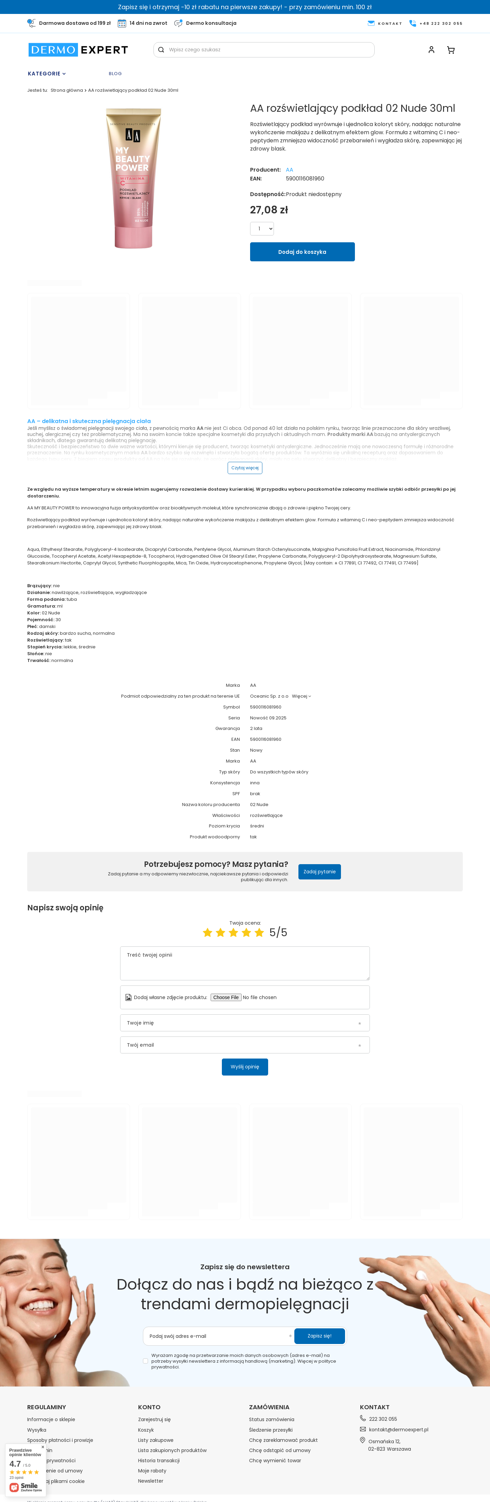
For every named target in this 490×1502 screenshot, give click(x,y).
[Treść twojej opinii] (245, 963)
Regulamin (39, 1450)
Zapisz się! (319, 1335)
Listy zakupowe (156, 1440)
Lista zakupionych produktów (172, 1450)
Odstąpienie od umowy (55, 1471)
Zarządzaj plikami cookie (56, 1481)
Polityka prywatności (51, 1460)
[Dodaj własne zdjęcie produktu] (263, 997)
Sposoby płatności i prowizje (60, 1440)
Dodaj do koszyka (302, 252)
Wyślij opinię (245, 1066)
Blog (115, 74)
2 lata (256, 729)
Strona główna (67, 90)
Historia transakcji (159, 1460)
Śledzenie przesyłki (271, 1430)
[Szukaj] (161, 49)
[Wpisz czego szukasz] (264, 49)
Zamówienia (269, 1407)
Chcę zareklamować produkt (283, 1440)
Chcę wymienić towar (275, 1460)
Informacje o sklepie (51, 1419)
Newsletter (150, 1481)
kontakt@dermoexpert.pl (398, 1430)
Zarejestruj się (154, 1419)
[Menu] (66, 74)
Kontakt (375, 1407)
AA (289, 170)
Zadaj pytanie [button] (320, 871)
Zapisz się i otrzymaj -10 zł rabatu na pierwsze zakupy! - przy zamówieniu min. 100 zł (245, 7)
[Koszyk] (451, 49)
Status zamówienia (271, 1419)
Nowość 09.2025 (268, 718)
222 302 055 (383, 1419)
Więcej (299, 696)
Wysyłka (36, 1430)
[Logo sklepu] (78, 49)
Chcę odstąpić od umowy (280, 1450)
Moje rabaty (152, 1471)
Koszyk (146, 1430)
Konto (149, 1407)
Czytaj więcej (245, 468)
